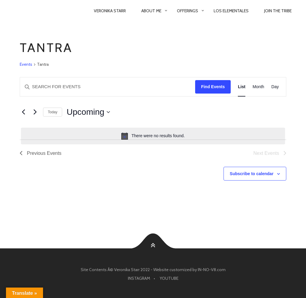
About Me (151, 10)
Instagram (139, 278)
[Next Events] (35, 112)
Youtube (169, 278)
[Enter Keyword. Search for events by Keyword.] (107, 86)
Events (26, 64)
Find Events (213, 86)
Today (52, 112)
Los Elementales (231, 10)
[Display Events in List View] (241, 86)
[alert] (153, 136)
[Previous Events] (23, 112)
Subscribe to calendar (251, 173)
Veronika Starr (110, 10)
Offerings (187, 10)
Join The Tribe (278, 10)
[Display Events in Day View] (275, 86)
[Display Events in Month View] (258, 86)
